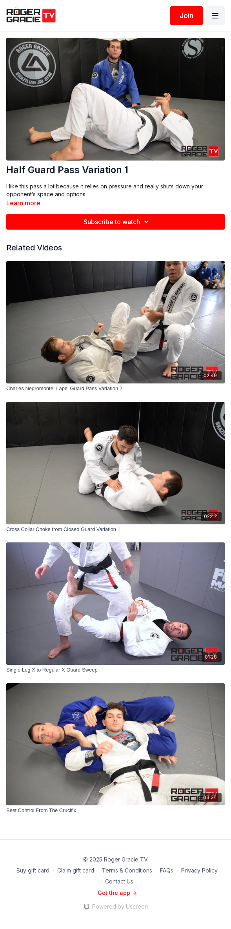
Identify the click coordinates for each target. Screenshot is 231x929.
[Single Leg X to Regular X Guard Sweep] (115, 670)
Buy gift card (32, 870)
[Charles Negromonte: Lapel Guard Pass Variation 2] (115, 388)
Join (186, 15)
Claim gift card (75, 870)
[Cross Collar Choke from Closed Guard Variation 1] (115, 529)
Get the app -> (117, 892)
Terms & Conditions (127, 870)
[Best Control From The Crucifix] (115, 810)
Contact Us (119, 881)
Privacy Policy (199, 870)
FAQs (166, 870)
